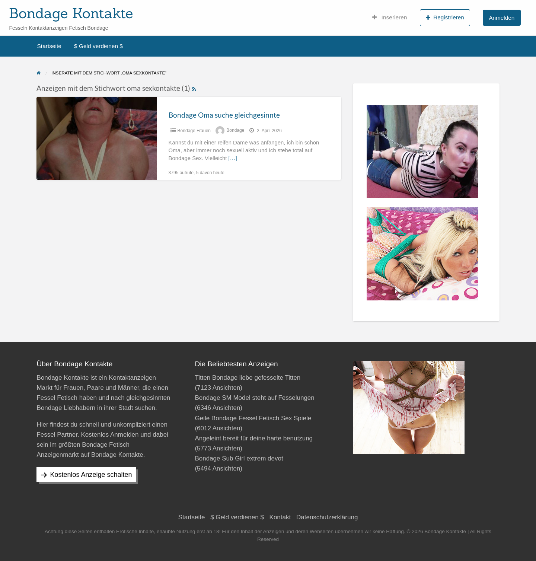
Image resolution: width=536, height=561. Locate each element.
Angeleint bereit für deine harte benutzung (254, 438)
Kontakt (280, 517)
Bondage (235, 130)
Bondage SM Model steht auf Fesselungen (254, 397)
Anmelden (501, 18)
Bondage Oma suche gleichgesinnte (224, 115)
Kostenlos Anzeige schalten (91, 474)
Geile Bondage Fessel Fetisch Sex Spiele (253, 418)
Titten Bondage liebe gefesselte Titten (247, 377)
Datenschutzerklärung (327, 517)
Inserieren (389, 17)
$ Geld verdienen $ (98, 46)
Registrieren (445, 17)
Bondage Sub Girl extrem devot (239, 458)
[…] (232, 158)
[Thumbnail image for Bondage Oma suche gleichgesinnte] (96, 138)
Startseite (49, 46)
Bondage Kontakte (71, 13)
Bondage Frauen (194, 130)
